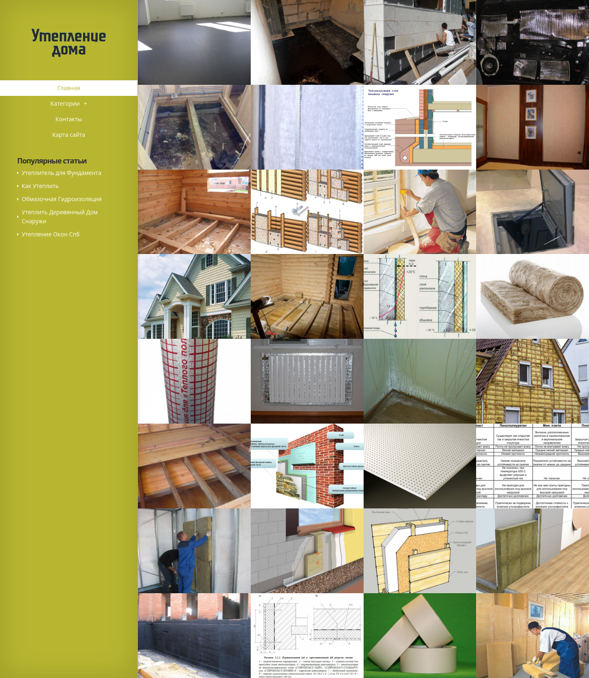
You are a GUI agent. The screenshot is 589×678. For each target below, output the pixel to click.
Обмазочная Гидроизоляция (61, 199)
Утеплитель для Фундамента (61, 173)
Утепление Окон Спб (51, 234)
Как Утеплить (40, 186)
